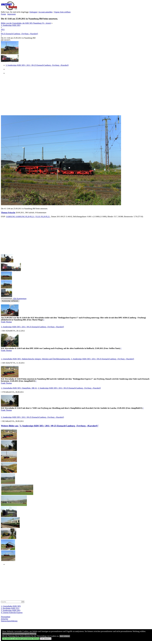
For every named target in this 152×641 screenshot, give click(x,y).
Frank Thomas (6, 322)
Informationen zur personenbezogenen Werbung (19, 634)
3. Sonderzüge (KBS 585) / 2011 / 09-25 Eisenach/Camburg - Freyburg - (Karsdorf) (37, 65)
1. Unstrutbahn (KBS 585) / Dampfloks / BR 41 (19, 388)
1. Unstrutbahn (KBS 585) (11, 606)
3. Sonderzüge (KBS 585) (10, 25)
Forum (3, 14)
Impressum (11, 14)
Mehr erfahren (65, 636)
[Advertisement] (71, 94)
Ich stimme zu (45, 638)
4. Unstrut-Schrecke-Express (12, 612)
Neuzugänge (5, 617)
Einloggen (33, 12)
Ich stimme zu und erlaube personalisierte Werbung (20, 638)
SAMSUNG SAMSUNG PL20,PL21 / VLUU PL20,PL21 (28, 217)
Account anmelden (45, 12)
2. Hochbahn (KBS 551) (10, 608)
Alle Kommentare (20, 299)
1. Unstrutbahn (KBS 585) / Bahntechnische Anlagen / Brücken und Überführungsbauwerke (35, 359)
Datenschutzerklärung (9, 621)
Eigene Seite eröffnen (62, 12)
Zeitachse (4, 619)
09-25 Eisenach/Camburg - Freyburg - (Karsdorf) (19, 34)
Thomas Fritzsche (8, 213)
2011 (3, 29)
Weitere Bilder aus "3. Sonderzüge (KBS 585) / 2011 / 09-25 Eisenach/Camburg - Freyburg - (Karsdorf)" (50, 426)
